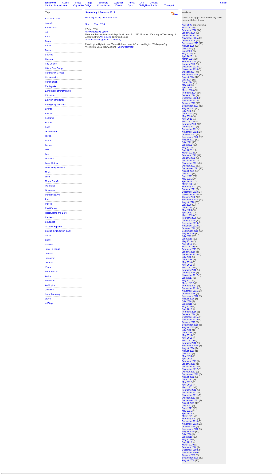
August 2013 (188, 351)
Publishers (103, 2)
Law (47, 154)
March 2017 (188, 283)
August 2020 (188, 202)
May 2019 (187, 241)
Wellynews (50, 2)
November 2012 (190, 369)
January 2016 (107, 12)
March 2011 (188, 416)
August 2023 (188, 108)
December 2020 (190, 191)
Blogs (48, 41)
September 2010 (190, 429)
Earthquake (50, 86)
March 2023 (188, 121)
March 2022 (188, 152)
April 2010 (187, 442)
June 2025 (187, 51)
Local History (51, 163)
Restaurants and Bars (56, 213)
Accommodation (53, 18)
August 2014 (188, 348)
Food (47, 127)
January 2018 (189, 272)
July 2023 (187, 111)
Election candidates (54, 100)
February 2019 (189, 249)
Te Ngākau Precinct (149, 5)
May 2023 (187, 116)
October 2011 (189, 397)
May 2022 (187, 147)
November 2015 (190, 319)
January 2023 (189, 126)
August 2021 (188, 171)
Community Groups (54, 72)
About (131, 2)
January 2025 (189, 64)
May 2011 (187, 410)
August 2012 (188, 377)
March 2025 (188, 59)
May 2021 (187, 178)
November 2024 (190, 69)
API (142, 2)
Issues (48, 145)
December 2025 (190, 35)
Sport (130, 5)
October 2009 (189, 455)
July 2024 (187, 79)
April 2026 (187, 25)
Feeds (78, 2)
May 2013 (187, 356)
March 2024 (188, 90)
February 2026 (189, 30)
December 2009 (190, 450)
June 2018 (187, 259)
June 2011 (187, 408)
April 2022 (187, 150)
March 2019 (188, 246)
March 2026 (188, 27)
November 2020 (190, 194)
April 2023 (187, 118)
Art (46, 32)
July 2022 (187, 142)
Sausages (50, 222)
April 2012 (187, 384)
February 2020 (189, 218)
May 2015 (187, 335)
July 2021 (187, 173)
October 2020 (189, 197)
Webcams (50, 280)
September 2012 (190, 374)
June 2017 (187, 278)
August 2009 (188, 460)
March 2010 (188, 444)
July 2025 (187, 48)
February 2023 (189, 124)
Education (50, 95)
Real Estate (51, 208)
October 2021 (189, 165)
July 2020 (187, 205)
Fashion (49, 113)
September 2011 (190, 400)
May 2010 (187, 439)
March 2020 (188, 215)
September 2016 (190, 296)
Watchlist (118, 2)
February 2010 (189, 447)
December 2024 (190, 66)
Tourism (49, 253)
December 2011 (190, 392)
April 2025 (187, 56)
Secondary (91, 12)
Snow (48, 235)
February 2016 (92, 17)
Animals (49, 23)
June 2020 (187, 207)
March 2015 (188, 340)
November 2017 (190, 275)
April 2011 (187, 413)
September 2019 (190, 231)
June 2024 (187, 82)
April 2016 (187, 309)
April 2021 (187, 181)
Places (48, 203)
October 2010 (189, 426)
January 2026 (189, 32)
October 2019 (189, 228)
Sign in (223, 2)
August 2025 (188, 45)
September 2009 (190, 457)
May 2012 (187, 382)
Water (48, 276)
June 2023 (187, 113)
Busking (49, 54)
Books (48, 45)
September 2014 (190, 345)
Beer (47, 36)
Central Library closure (56, 5)
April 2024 (187, 87)
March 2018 (188, 267)
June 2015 (187, 332)
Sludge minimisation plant (58, 231)
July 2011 (187, 405)
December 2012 (190, 366)
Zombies (49, 289)
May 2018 (187, 262)
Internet (49, 140)
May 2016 (187, 306)
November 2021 (190, 163)
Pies (47, 199)
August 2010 (188, 431)
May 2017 (187, 280)
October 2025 (189, 40)
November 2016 (190, 291)
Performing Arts (52, 194)
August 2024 (188, 77)
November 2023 (190, 100)
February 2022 (189, 155)
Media (48, 172)
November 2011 (190, 395)
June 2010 (187, 437)
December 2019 (190, 223)
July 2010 (187, 434)
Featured (49, 118)
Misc (47, 176)
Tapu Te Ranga (52, 249)
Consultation (103, 5)
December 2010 (190, 421)
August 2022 (188, 139)
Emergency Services (55, 104)
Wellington (50, 285)
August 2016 (188, 298)
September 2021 (190, 168)
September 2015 (190, 324)
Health (48, 136)
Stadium (49, 244)
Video (48, 267)
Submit (65, 2)
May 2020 (187, 210)
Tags (89, 2)
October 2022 (189, 134)
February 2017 (189, 285)
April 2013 (187, 358)
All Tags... (50, 303)
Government (51, 131)
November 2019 (190, 225)
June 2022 (187, 145)
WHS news (105, 37)
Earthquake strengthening (58, 91)
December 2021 (190, 160)
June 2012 (187, 379)
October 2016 (189, 293)
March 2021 (188, 184)
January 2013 (189, 364)
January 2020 (189, 220)
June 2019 (187, 238)
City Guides (51, 63)
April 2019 (187, 244)
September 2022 (190, 137)
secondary (116, 39)
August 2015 (188, 327)
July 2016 (187, 301)
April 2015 (187, 337)
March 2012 (188, 387)
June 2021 (187, 176)
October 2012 (189, 371)
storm (48, 298)
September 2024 (190, 74)
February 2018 (189, 270)
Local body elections (55, 167)
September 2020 (190, 199)
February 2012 (189, 390)
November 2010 (190, 424)
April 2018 (187, 264)
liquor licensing (52, 294)
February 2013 (189, 361)
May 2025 (187, 53)
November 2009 (190, 452)
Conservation (51, 77)
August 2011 (188, 403)
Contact (153, 2)
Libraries (49, 158)
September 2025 (190, 43)
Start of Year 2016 (95, 24)
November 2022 (190, 132)
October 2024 (189, 72)
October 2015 (189, 322)
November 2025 (190, 38)
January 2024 (189, 95)
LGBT (48, 149)
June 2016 (187, 304)
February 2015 (189, 343)
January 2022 (189, 158)
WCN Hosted (51, 271)
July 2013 (187, 353)
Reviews (49, 217)
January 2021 (189, 189)
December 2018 (190, 254)
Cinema (49, 59)
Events (118, 5)
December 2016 (190, 288)
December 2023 (190, 98)
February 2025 (189, 61)
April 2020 (187, 212)
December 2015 (110, 17)
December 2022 (190, 129)
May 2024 (187, 85)
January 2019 (189, 251)
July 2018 (187, 257)
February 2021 (189, 186)
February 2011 (189, 418)
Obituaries (50, 185)
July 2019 (187, 236)
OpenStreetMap (125, 47)
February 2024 (189, 92)
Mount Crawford (53, 181)
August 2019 (188, 233)
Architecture (51, 27)
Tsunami (49, 262)
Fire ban (49, 122)
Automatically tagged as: (97, 39)
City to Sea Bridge (82, 5)
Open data (50, 190)
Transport (169, 5)
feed (176, 14)
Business (49, 50)
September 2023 (190, 105)
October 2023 (189, 103)
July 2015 (187, 330)
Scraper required (53, 226)
